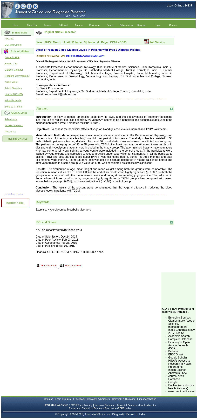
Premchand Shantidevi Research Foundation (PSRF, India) (100, 408)
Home (16, 25)
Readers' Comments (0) (17, 76)
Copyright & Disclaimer (124, 399)
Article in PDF (12, 57)
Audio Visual (11, 82)
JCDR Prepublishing (81, 405)
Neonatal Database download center (136, 405)
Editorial (63, 25)
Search (110, 25)
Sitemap (48, 399)
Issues (47, 25)
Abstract (9, 38)
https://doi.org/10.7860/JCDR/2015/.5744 (85, 56)
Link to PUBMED (14, 94)
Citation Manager (14, 69)
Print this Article (13, 100)
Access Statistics (14, 125)
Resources (10, 131)
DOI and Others (13, 44)
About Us (32, 25)
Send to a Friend (14, 106)
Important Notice (15, 202)
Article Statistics (13, 88)
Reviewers (94, 25)
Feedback (79, 399)
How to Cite (11, 63)
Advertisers (11, 119)
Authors (79, 25)
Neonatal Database (105, 405)
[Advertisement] (178, 289)
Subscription (126, 25)
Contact (173, 25)
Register (141, 25)
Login (157, 25)
